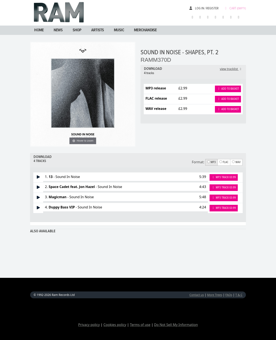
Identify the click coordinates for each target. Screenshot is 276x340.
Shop (77, 30)
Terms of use (140, 324)
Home (39, 30)
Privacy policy (89, 324)
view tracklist (231, 69)
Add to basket (228, 89)
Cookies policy (114, 324)
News (58, 30)
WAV (236, 162)
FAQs (228, 295)
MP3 (211, 162)
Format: (198, 162)
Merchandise (145, 30)
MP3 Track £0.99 (223, 177)
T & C (238, 295)
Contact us (196, 295)
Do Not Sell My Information (176, 324)
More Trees (214, 295)
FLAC (223, 162)
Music (119, 30)
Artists (97, 30)
